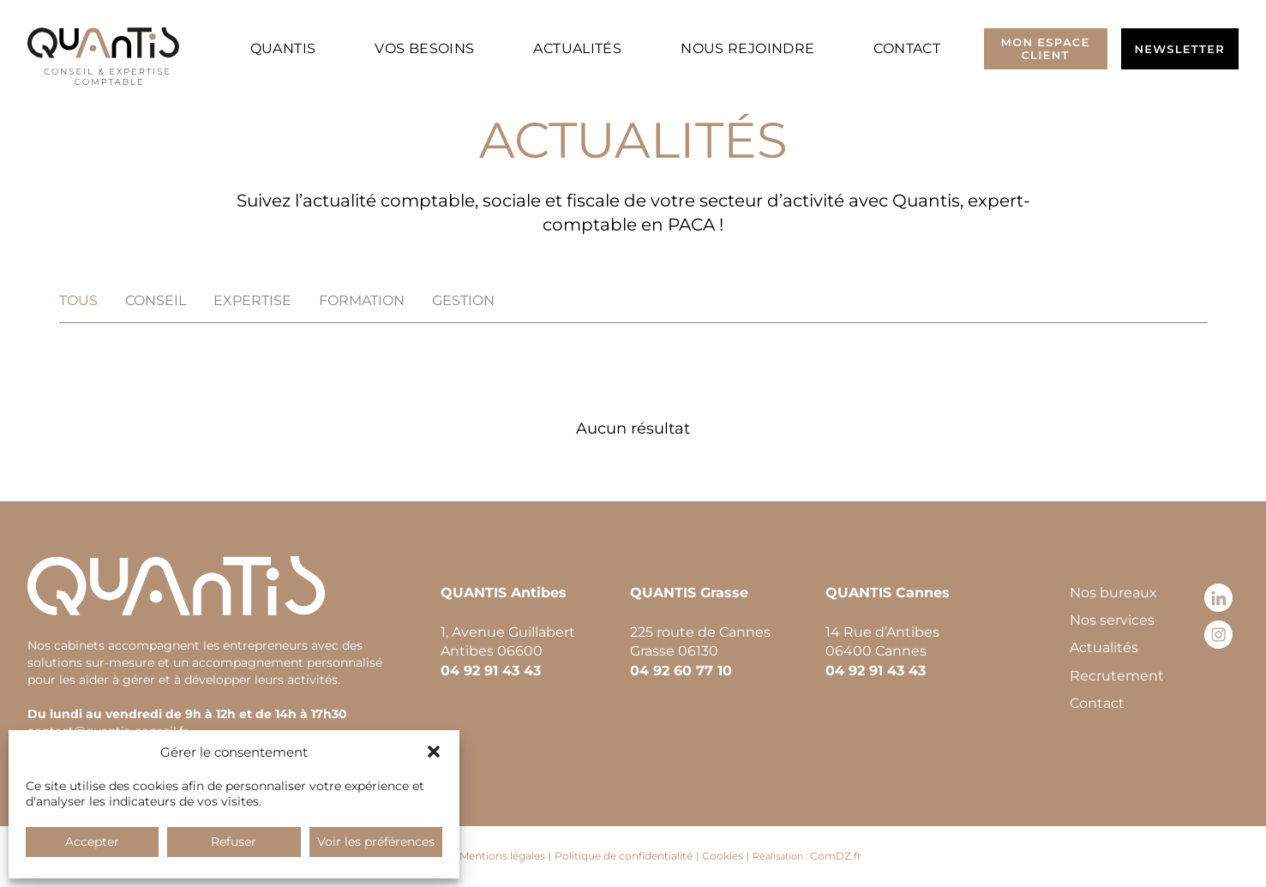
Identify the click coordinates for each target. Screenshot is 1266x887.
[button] (433, 751)
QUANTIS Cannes (887, 592)
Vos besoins (424, 48)
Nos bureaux (1113, 592)
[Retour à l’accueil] (103, 56)
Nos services (1112, 620)
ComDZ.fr (835, 855)
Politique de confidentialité (624, 855)
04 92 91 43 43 (491, 670)
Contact (906, 48)
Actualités (577, 48)
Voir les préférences (376, 841)
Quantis (283, 48)
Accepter (92, 841)
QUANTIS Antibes (504, 592)
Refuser (233, 841)
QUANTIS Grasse (689, 592)
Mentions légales (502, 855)
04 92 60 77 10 (681, 670)
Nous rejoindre (747, 48)
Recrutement (1117, 676)
